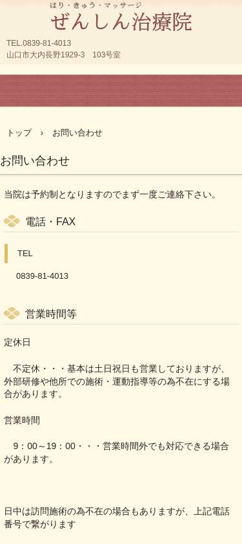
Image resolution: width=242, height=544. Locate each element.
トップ (19, 132)
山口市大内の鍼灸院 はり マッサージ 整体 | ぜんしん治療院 (121, 12)
